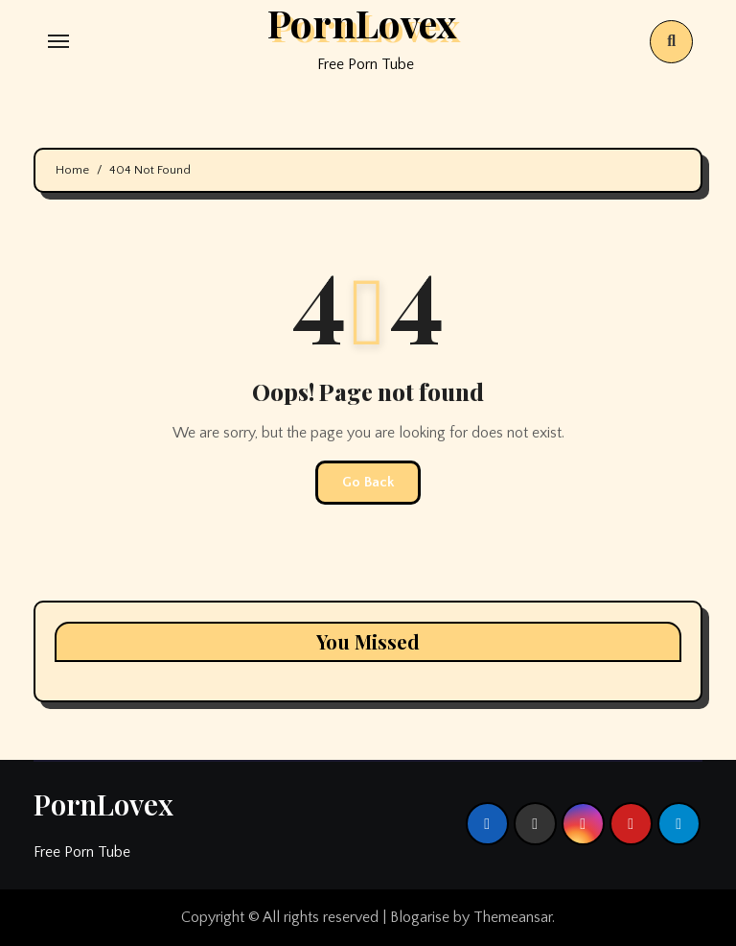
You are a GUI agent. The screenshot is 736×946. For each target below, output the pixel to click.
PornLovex (103, 804)
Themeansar (512, 917)
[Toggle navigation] (58, 41)
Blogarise (419, 917)
